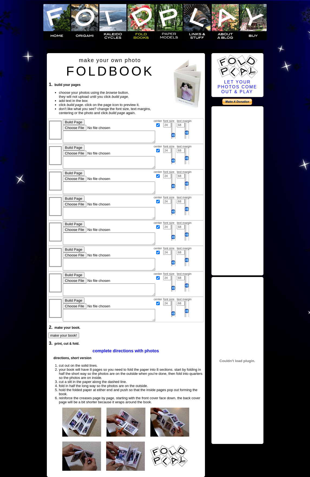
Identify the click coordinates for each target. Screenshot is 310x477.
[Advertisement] (237, 190)
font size (168, 121)
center (158, 121)
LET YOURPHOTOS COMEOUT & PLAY (237, 87)
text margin (184, 121)
